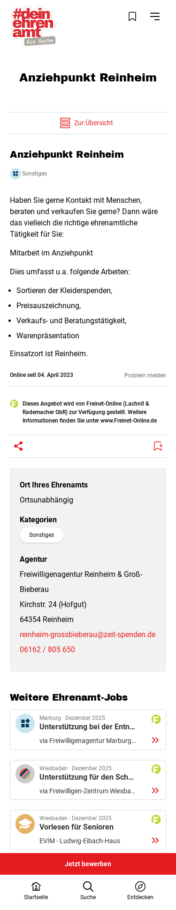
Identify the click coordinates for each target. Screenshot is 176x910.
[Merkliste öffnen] (132, 16)
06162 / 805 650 (47, 649)
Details (88, 730)
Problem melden (145, 375)
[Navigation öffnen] (155, 16)
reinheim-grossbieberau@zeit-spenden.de (87, 634)
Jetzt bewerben (88, 864)
